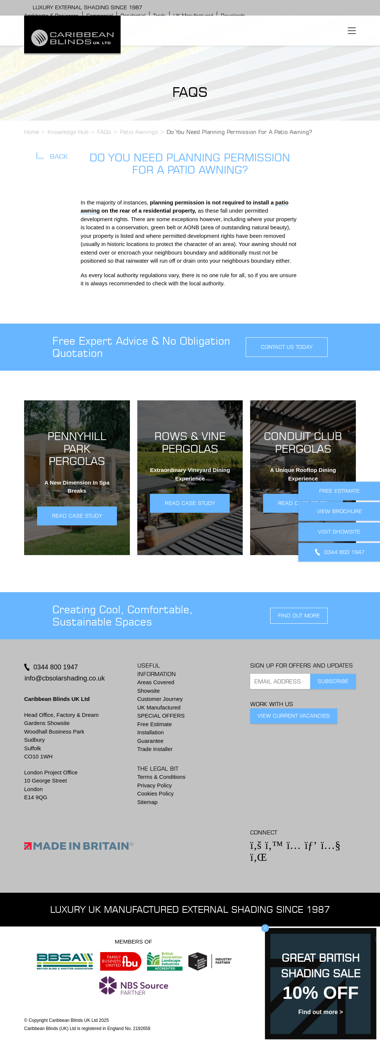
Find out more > (320, 1012)
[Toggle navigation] (352, 30)
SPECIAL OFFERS (161, 715)
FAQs (104, 131)
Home (31, 131)
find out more (299, 615)
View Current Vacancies (294, 715)
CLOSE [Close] (265, 928)
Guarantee (150, 741)
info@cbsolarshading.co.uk (64, 678)
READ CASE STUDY (77, 515)
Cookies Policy (155, 793)
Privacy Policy (154, 785)
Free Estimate (154, 724)
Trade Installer (155, 749)
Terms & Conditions (161, 777)
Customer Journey (160, 699)
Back (52, 156)
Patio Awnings (139, 131)
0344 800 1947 (55, 667)
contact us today (286, 347)
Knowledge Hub (68, 131)
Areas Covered (155, 682)
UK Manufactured (159, 707)
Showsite (148, 691)
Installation (150, 732)
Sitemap (147, 802)
